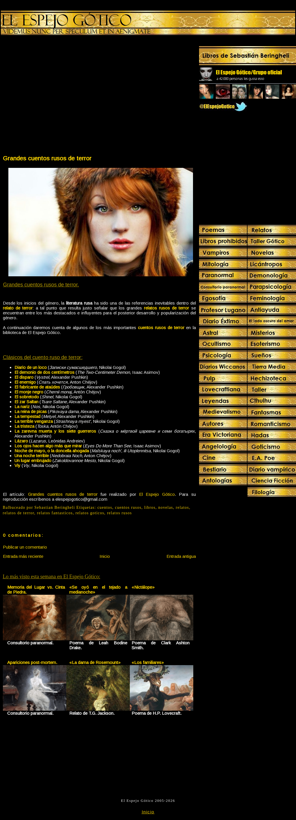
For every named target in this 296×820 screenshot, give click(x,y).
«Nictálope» (143, 587)
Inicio (105, 556)
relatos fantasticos (55, 513)
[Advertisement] (55, 96)
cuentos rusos (128, 507)
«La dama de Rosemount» (95, 662)
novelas (165, 507)
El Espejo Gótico (157, 494)
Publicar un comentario (25, 547)
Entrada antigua (181, 556)
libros (150, 507)
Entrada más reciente (23, 556)
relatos (182, 507)
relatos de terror (18, 513)
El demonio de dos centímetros (44, 372)
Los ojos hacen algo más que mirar (48, 445)
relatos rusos (119, 513)
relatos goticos (90, 513)
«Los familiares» (148, 662)
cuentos (105, 507)
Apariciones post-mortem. (32, 662)
